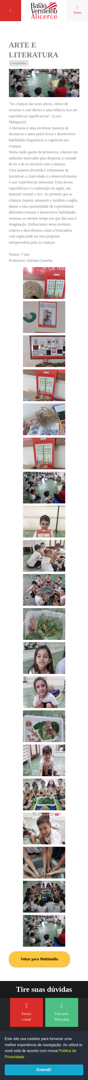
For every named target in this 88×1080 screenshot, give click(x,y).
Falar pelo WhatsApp (61, 1012)
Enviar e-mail (26, 1012)
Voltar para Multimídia (39, 959)
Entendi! (44, 1070)
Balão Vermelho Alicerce (44, 10)
